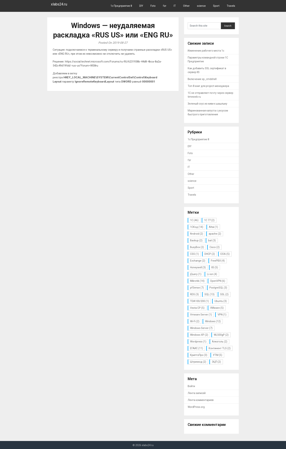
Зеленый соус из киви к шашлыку (207, 103)
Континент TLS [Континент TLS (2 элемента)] (220, 348)
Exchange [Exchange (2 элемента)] (197, 260)
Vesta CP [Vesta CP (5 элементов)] (197, 307)
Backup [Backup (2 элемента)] (196, 240)
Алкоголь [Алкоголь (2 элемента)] (219, 341)
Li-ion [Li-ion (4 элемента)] (212, 274)
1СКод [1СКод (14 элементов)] (196, 227)
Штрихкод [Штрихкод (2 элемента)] (198, 361)
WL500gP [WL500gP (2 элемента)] (221, 334)
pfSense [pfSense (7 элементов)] (197, 287)
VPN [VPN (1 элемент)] (222, 314)
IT (175, 5)
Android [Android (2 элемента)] (196, 233)
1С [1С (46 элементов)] (194, 220)
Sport (216, 5)
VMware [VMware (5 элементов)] (217, 307)
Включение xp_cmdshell (202, 79)
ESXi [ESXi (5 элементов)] (225, 253)
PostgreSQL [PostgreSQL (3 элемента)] (218, 287)
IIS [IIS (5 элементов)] (214, 267)
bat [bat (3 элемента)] (212, 240)
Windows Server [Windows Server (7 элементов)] (201, 328)
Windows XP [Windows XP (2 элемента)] (199, 334)
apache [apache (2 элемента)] (215, 233)
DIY (141, 5)
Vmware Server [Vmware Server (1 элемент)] (201, 314)
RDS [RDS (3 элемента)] (194, 294)
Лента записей (197, 393)
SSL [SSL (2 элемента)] (224, 294)
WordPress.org (196, 406)
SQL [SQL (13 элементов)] (209, 294)
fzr (164, 5)
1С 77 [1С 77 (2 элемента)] (209, 220)
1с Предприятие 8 (121, 5)
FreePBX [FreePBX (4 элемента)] (218, 260)
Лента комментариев (201, 400)
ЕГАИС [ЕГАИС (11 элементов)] (196, 348)
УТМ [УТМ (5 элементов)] (217, 355)
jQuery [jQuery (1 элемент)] (195, 274)
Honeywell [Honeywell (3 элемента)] (198, 267)
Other (186, 5)
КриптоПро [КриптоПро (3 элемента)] (198, 355)
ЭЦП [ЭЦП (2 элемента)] (216, 361)
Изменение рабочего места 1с (206, 50)
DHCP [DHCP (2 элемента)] (209, 253)
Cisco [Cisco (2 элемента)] (215, 247)
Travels (231, 5)
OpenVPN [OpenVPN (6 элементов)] (217, 280)
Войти (191, 386)
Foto (153, 5)
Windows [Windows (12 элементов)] (213, 321)
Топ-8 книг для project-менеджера (208, 86)
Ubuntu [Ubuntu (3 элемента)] (220, 301)
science (201, 5)
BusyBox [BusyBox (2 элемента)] (197, 247)
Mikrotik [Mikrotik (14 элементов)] (197, 280)
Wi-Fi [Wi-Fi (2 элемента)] (194, 321)
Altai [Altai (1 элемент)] (213, 227)
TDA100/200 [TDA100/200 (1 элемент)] (199, 301)
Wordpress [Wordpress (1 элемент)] (198, 341)
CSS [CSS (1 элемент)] (194, 253)
